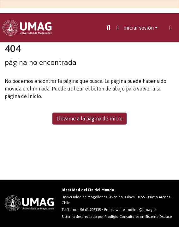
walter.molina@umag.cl (136, 209)
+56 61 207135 (89, 209)
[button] (118, 28)
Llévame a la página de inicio (89, 118)
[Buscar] (108, 28)
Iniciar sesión (138, 28)
